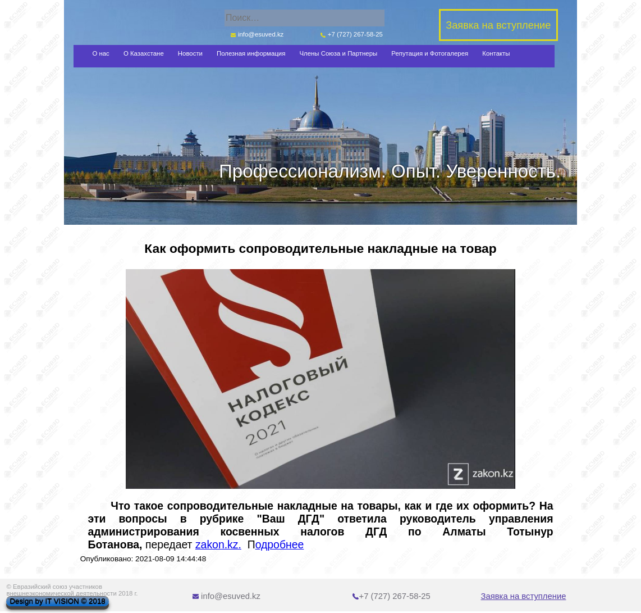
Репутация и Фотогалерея (429, 53)
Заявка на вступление (523, 596)
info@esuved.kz (257, 34)
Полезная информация (251, 53)
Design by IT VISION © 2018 (57, 601)
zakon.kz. (218, 544)
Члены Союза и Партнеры (338, 53)
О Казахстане (143, 53)
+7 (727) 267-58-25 (351, 34)
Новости (190, 53)
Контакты (496, 53)
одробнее (279, 544)
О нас (100, 53)
